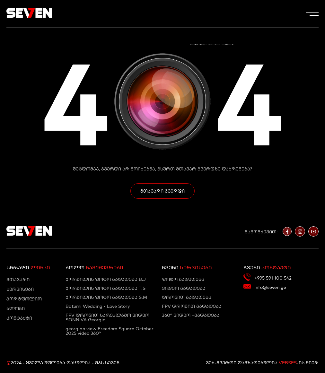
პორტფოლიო (24, 299)
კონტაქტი (19, 318)
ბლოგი (15, 308)
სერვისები (20, 289)
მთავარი (18, 279)
